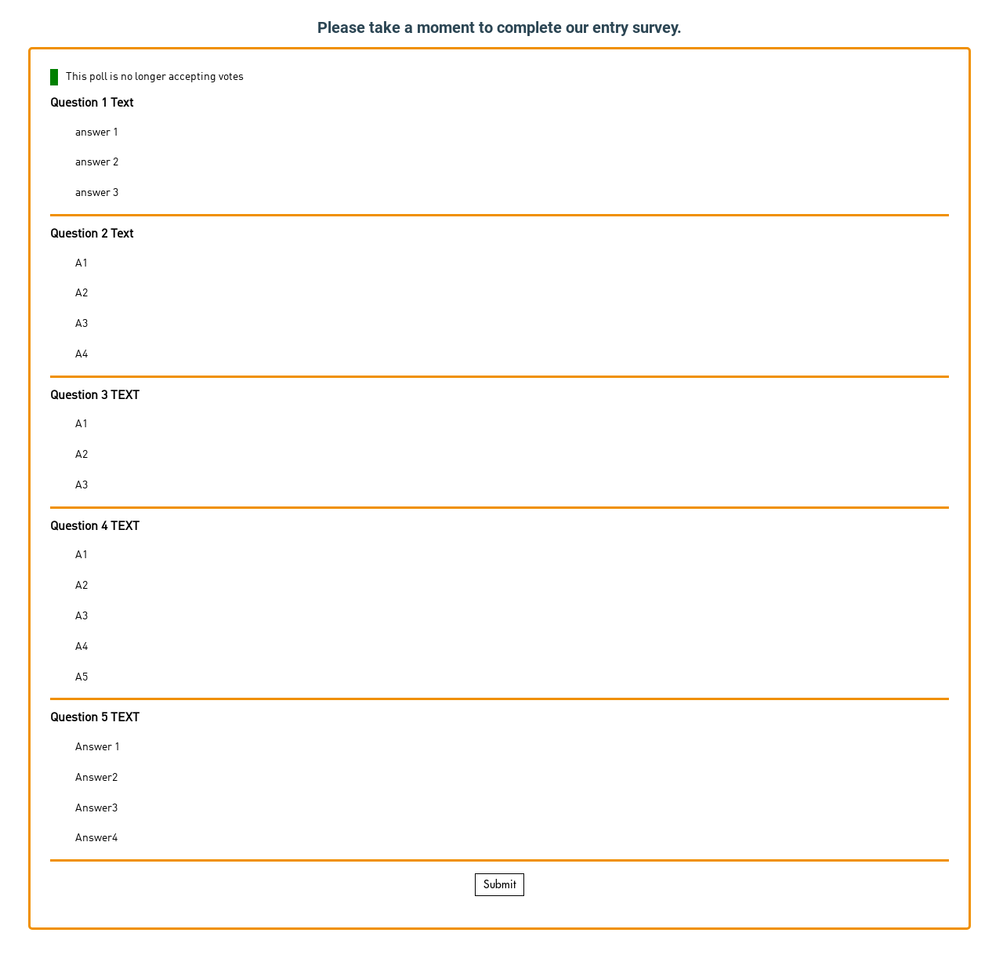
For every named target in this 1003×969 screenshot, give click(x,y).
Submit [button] (499, 884)
